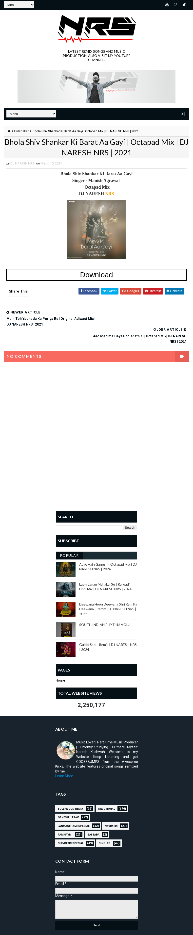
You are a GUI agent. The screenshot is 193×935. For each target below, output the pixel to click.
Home (60, 663)
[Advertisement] (96, 458)
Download (96, 275)
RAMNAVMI (65, 817)
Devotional (106, 791)
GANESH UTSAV (68, 800)
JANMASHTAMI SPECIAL (74, 809)
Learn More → (66, 759)
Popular (69, 538)
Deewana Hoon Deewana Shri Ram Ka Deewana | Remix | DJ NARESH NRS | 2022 (108, 592)
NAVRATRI (111, 809)
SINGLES (104, 826)
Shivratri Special (71, 826)
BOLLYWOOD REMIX (70, 791)
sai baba (93, 817)
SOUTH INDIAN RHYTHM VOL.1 (105, 608)
